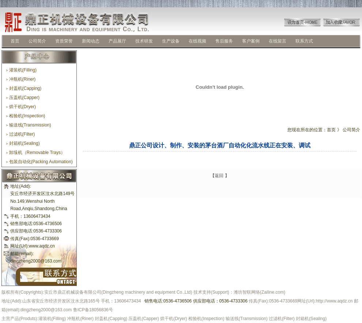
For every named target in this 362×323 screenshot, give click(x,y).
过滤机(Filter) (20, 134)
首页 (15, 41)
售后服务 (224, 41)
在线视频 (197, 41)
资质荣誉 (64, 41)
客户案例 (251, 41)
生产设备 (171, 41)
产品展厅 (117, 41)
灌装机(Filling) (21, 70)
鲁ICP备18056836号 (93, 309)
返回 (219, 175)
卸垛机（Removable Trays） (35, 152)
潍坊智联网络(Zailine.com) (259, 292)
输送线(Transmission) (28, 125)
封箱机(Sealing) (23, 143)
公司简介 (37, 41)
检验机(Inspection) (25, 115)
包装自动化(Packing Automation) (39, 161)
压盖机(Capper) (22, 97)
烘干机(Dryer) (21, 106)
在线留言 (277, 41)
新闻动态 (90, 41)
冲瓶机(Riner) (20, 79)
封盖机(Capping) (23, 88)
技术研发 (144, 41)
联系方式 (304, 41)
